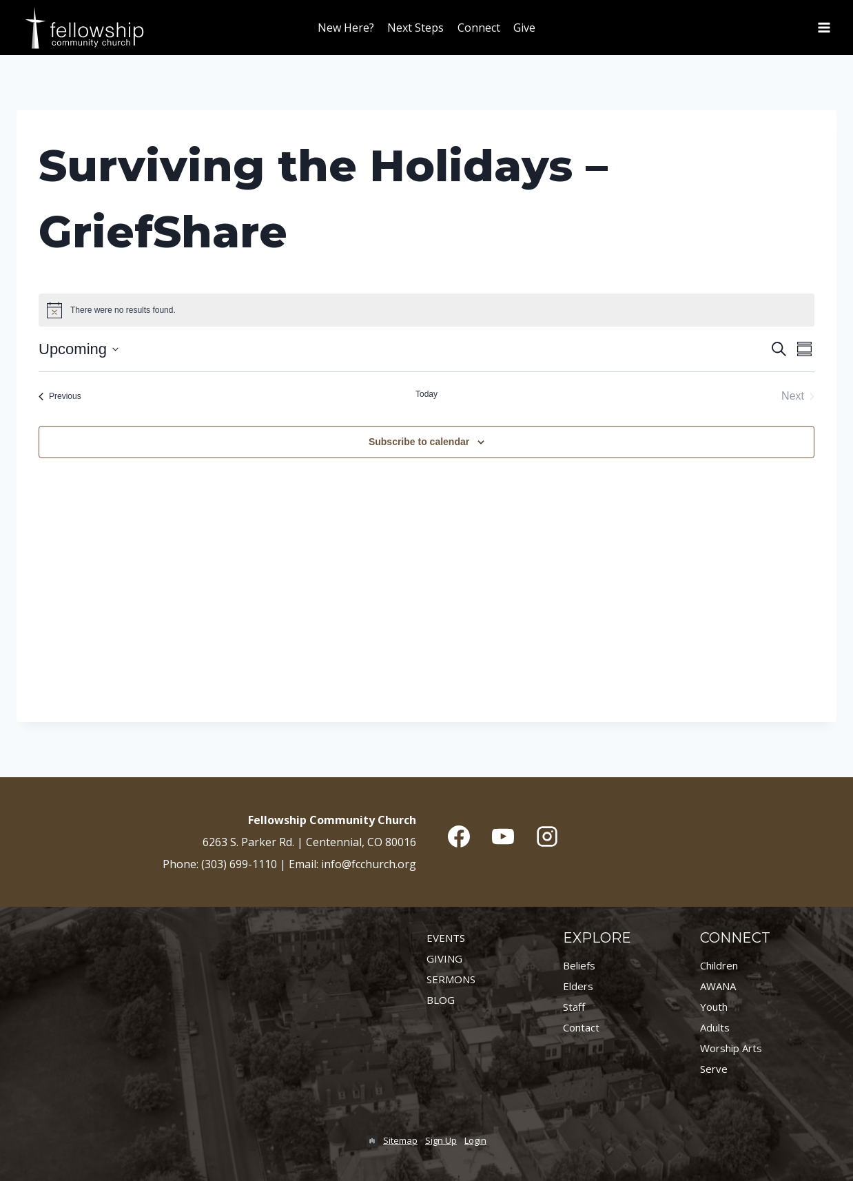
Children (719, 965)
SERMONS (450, 979)
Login (475, 1140)
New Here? (346, 27)
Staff (574, 1007)
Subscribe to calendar (419, 441)
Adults (715, 1027)
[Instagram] (547, 836)
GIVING (444, 958)
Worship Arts (731, 1048)
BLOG (440, 1000)
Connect (479, 27)
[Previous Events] (60, 396)
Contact (581, 1027)
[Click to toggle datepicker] (79, 349)
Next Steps (415, 27)
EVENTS (445, 938)
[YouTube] (503, 836)
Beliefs (579, 965)
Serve (714, 1069)
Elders (578, 986)
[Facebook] (459, 836)
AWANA (718, 986)
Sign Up (441, 1140)
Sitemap (400, 1140)
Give (524, 27)
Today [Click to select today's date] (426, 394)
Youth (714, 1007)
